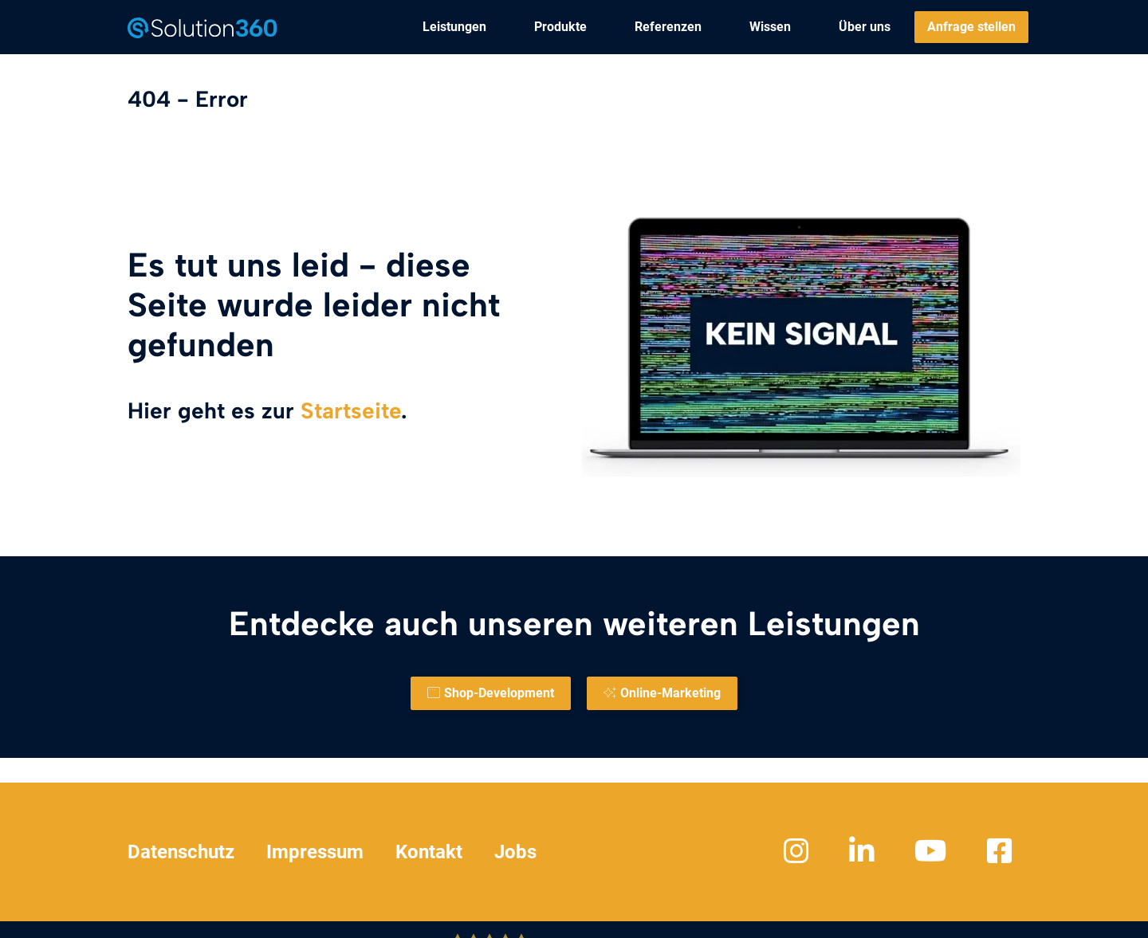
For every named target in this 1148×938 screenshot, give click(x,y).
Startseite (351, 410)
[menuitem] (454, 27)
